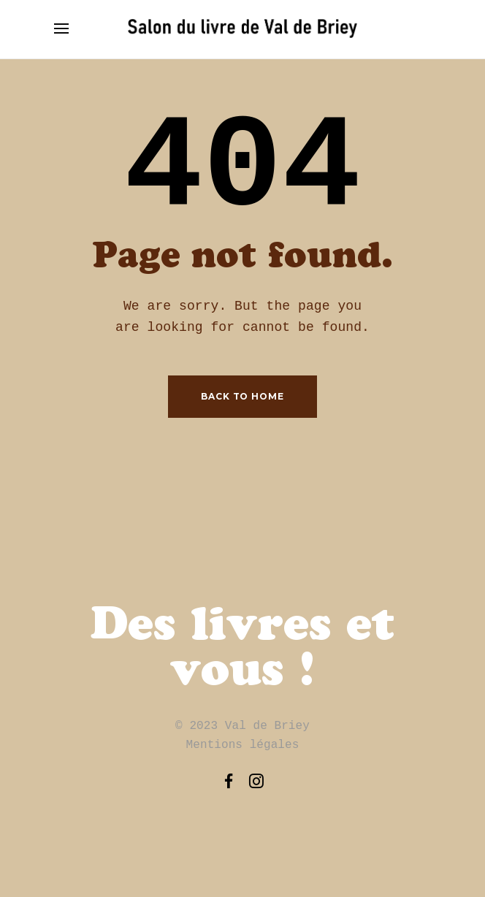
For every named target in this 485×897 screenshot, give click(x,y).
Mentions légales (242, 745)
